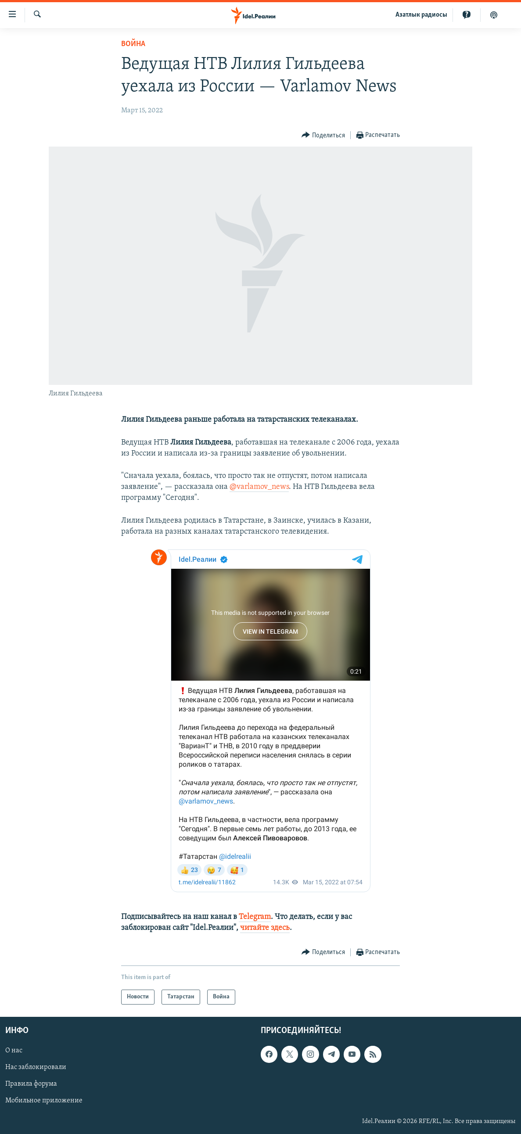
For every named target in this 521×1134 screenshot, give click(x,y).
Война (133, 44)
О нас (13, 1051)
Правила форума (31, 1084)
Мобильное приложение (44, 1101)
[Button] (323, 135)
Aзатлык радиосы (421, 14)
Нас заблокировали (35, 1067)
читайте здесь (265, 928)
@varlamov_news (259, 487)
